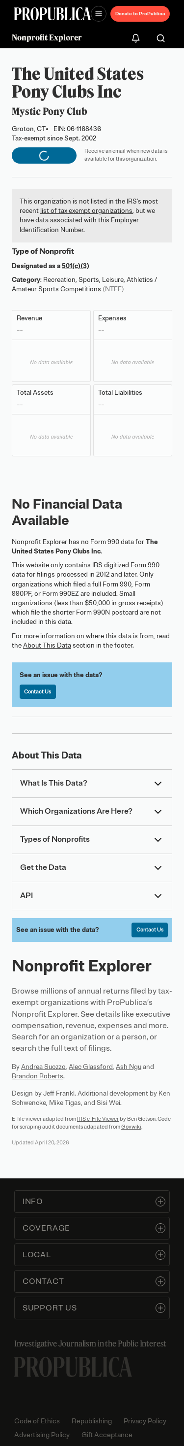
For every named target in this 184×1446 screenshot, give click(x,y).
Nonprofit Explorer (47, 37)
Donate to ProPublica (140, 13)
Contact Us (37, 691)
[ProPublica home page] (73, 1367)
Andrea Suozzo (43, 1067)
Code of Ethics (37, 1421)
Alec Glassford (91, 1067)
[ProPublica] (52, 14)
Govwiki (131, 1126)
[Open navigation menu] (98, 14)
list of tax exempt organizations (86, 211)
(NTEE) (113, 289)
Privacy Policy (145, 1421)
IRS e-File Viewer (98, 1118)
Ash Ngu (128, 1067)
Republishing (92, 1421)
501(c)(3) (75, 266)
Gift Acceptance (106, 1435)
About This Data (47, 645)
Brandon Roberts (37, 1076)
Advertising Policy (42, 1435)
